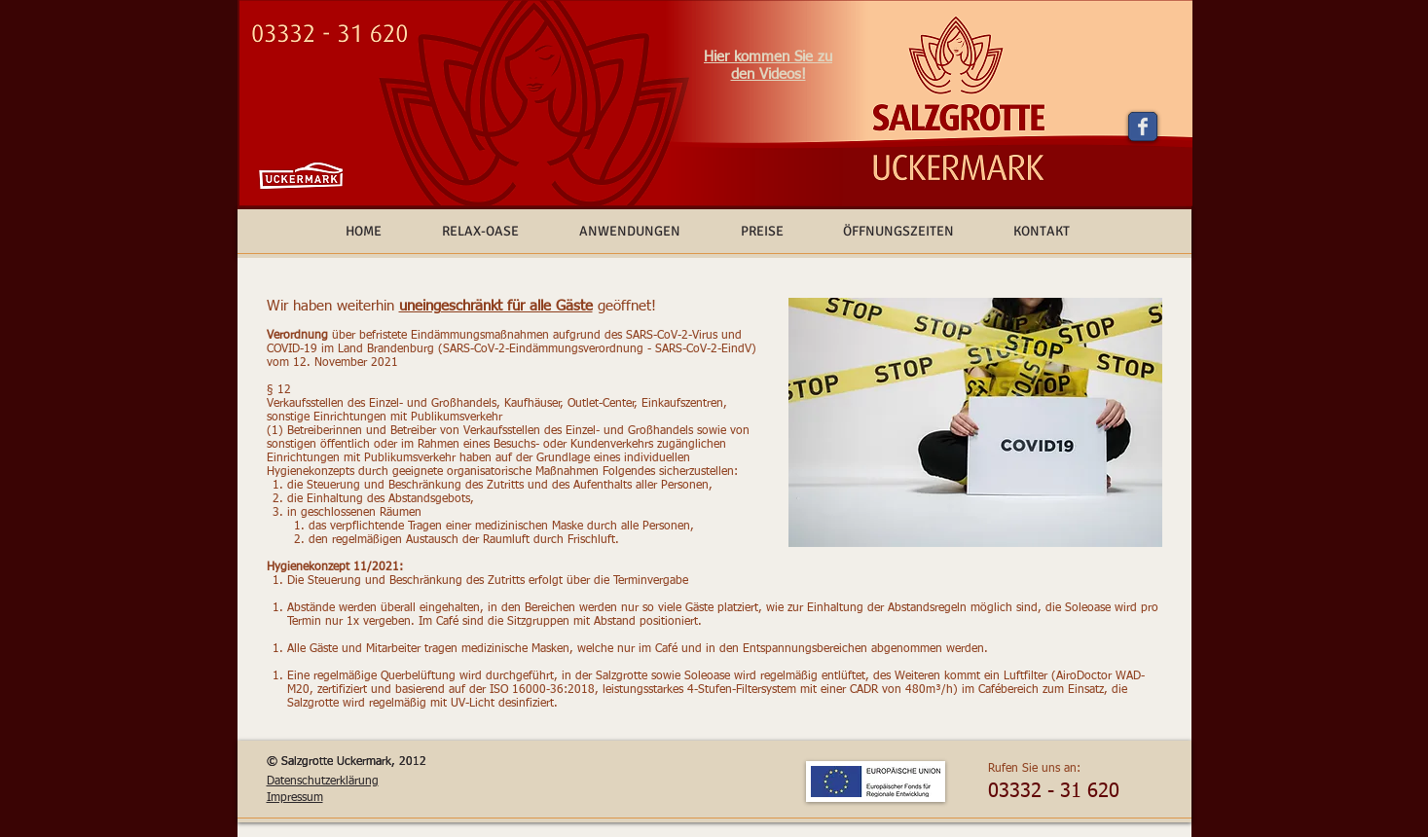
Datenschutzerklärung (323, 781)
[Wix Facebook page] (1142, 126)
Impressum (295, 798)
